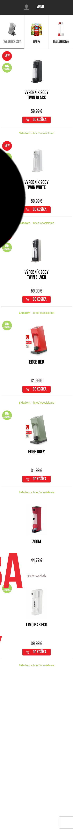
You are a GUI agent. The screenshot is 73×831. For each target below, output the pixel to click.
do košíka (39, 120)
